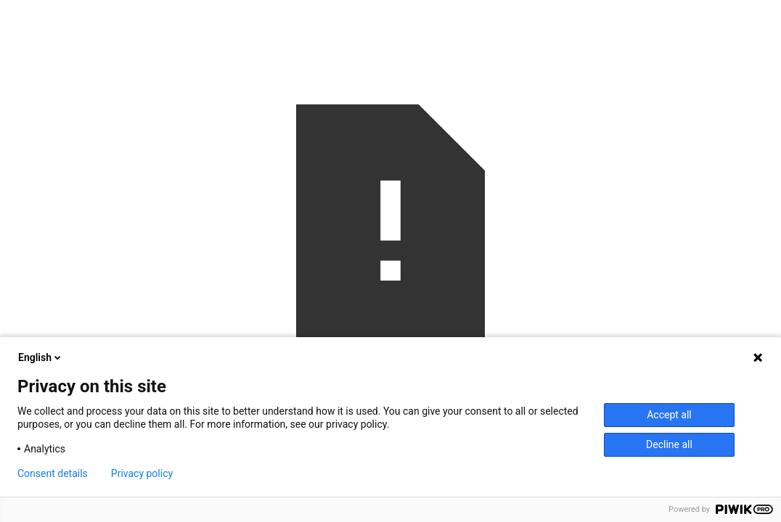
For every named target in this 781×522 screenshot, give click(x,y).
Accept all (669, 414)
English (40, 357)
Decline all (669, 444)
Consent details (52, 473)
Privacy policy (142, 473)
